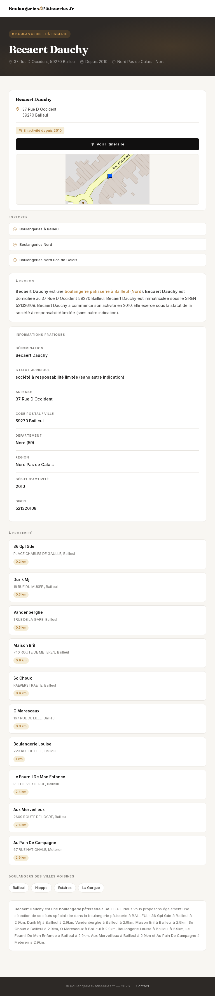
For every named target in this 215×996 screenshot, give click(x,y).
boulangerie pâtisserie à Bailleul (97, 291)
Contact (142, 986)
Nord (136, 291)
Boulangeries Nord (32, 244)
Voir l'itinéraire (107, 144)
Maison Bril (24, 645)
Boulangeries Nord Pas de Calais (45, 260)
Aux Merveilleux (29, 809)
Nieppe (41, 888)
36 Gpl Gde (23, 546)
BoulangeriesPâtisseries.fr (41, 8)
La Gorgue (91, 888)
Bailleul (36, 420)
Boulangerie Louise (32, 744)
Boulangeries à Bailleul (36, 229)
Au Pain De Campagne (34, 842)
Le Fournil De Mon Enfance (39, 777)
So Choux (22, 678)
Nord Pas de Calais (35, 464)
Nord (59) (25, 442)
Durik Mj (21, 579)
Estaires (65, 888)
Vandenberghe (28, 612)
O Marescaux (26, 711)
